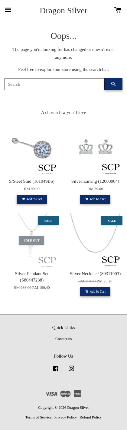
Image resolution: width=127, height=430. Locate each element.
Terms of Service (38, 417)
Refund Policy (91, 417)
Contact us (63, 339)
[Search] (55, 84)
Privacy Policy (65, 417)
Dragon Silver (63, 10)
